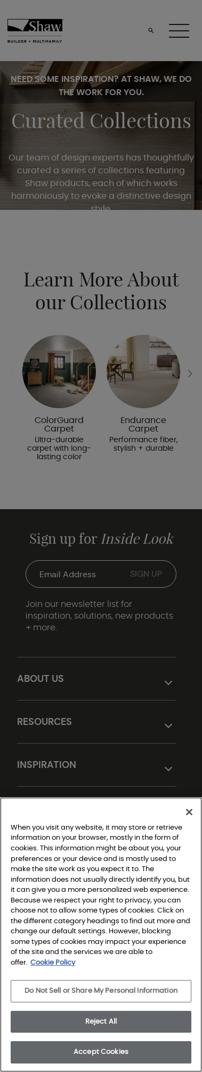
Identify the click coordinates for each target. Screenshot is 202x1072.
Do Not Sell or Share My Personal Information (101, 990)
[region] (101, 934)
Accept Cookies (101, 1052)
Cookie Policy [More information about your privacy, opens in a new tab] (52, 962)
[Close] (189, 812)
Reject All (101, 1021)
